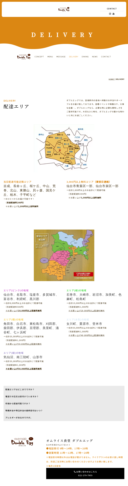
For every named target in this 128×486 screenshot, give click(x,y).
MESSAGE (61, 56)
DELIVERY (73, 56)
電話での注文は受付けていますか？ (22, 396)
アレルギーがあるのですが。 (18, 417)
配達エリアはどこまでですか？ (19, 389)
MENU (50, 56)
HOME (111, 79)
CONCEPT (39, 56)
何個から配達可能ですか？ (17, 403)
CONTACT (112, 8)
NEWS (95, 56)
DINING (85, 56)
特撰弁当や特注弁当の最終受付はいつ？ (24, 410)
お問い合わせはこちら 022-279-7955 (85, 473)
